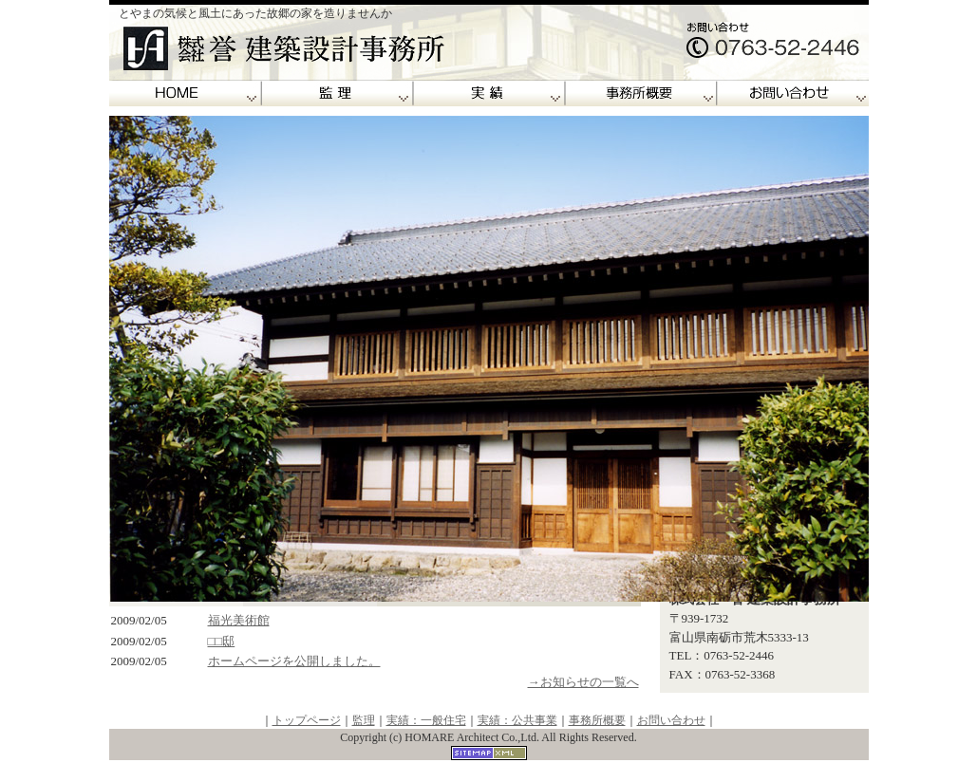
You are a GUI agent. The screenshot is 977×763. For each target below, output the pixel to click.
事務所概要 (641, 93)
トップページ (306, 720)
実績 (489, 93)
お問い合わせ (793, 93)
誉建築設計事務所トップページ (185, 93)
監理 (337, 93)
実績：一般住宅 (426, 720)
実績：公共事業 (517, 720)
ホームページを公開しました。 (294, 661)
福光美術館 (239, 620)
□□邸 (221, 641)
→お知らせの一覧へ (583, 682)
